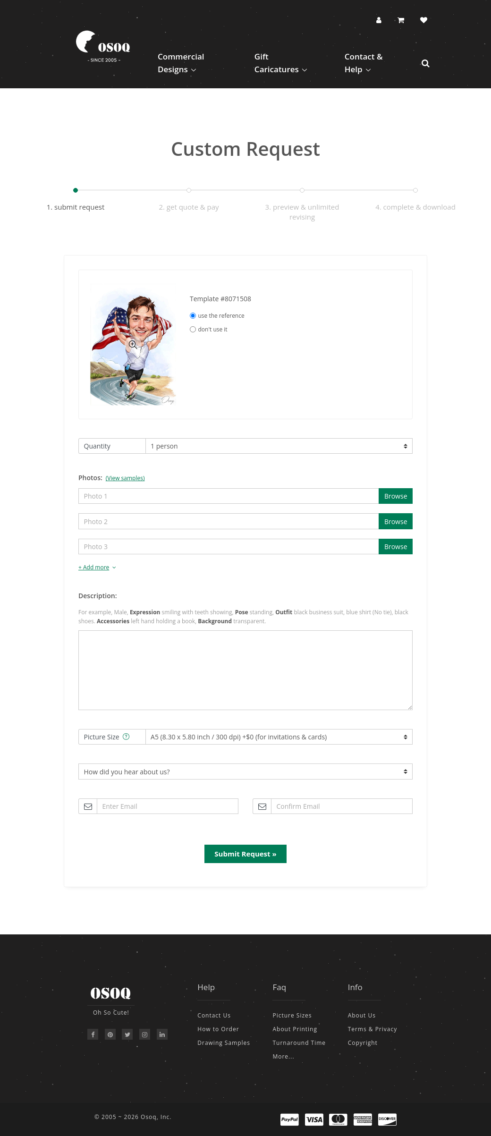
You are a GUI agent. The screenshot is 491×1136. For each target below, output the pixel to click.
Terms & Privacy (373, 1029)
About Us (362, 1015)
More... (283, 1056)
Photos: (111, 477)
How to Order (218, 1029)
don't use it (209, 329)
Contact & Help (364, 63)
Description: (97, 595)
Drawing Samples (223, 1043)
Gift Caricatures (276, 63)
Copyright (363, 1043)
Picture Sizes (292, 1015)
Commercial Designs (181, 63)
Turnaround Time (299, 1043)
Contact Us (214, 1015)
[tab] (245, 568)
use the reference (217, 316)
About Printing (294, 1029)
